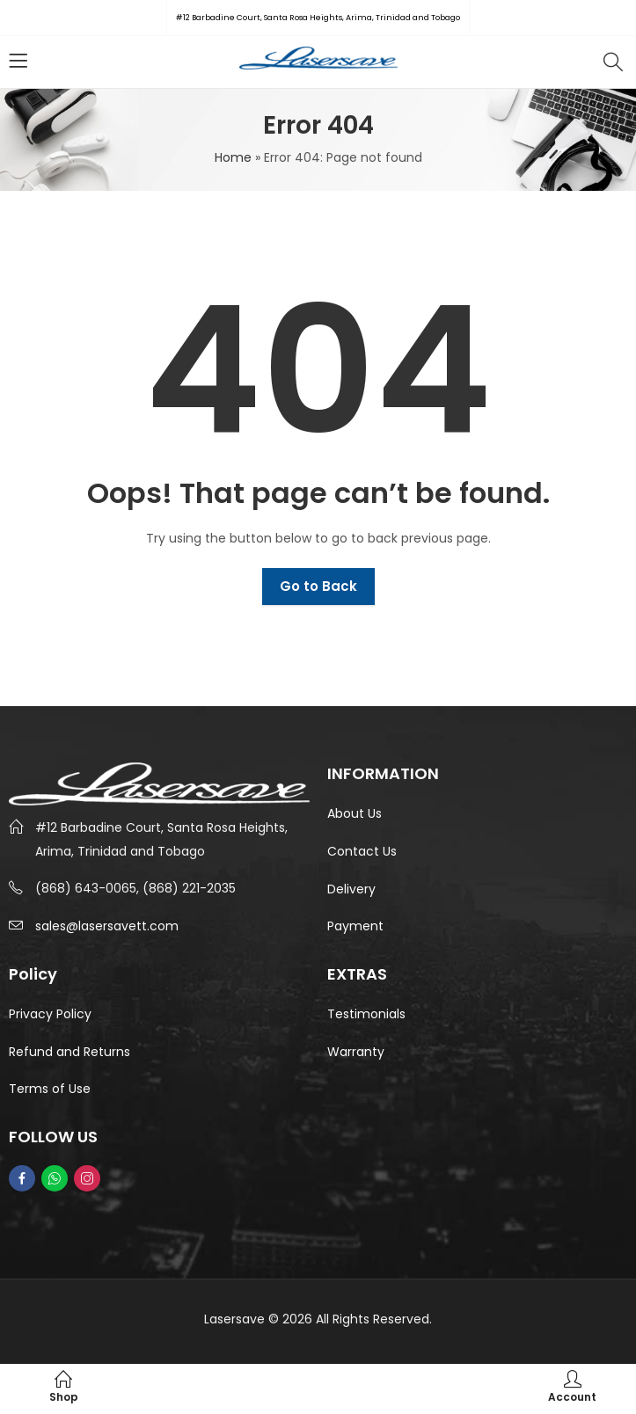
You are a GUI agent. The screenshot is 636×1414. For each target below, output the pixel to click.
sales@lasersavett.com (107, 926)
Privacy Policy (50, 1014)
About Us (354, 813)
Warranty (355, 1051)
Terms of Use (50, 1088)
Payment (355, 926)
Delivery (351, 889)
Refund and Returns (69, 1051)
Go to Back (318, 586)
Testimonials (366, 1014)
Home (233, 157)
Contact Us (362, 851)
